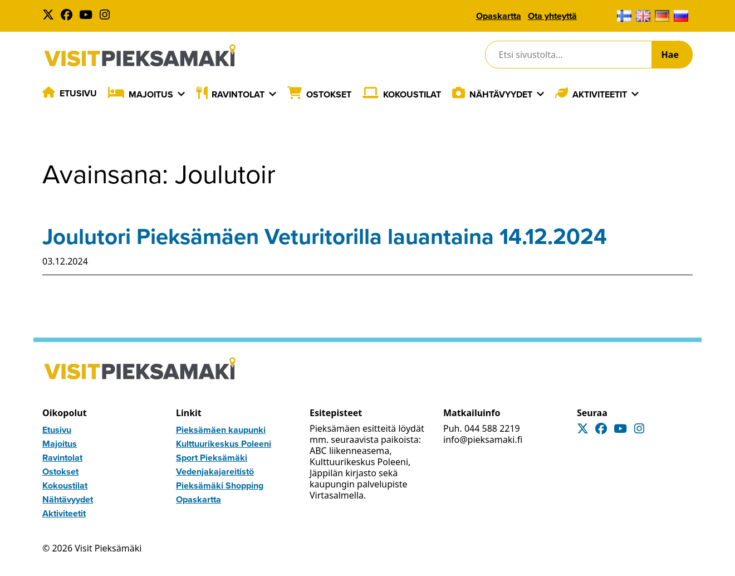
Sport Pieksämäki (211, 457)
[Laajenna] (181, 94)
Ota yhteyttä (552, 15)
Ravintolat (238, 94)
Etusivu (78, 93)
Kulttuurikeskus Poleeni (223, 443)
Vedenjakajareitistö (215, 471)
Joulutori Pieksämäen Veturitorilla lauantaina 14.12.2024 (324, 236)
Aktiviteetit (599, 94)
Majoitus (151, 94)
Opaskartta (498, 15)
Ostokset (328, 94)
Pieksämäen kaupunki (221, 429)
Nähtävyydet (500, 94)
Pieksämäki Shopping (219, 485)
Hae (670, 54)
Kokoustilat (412, 94)
